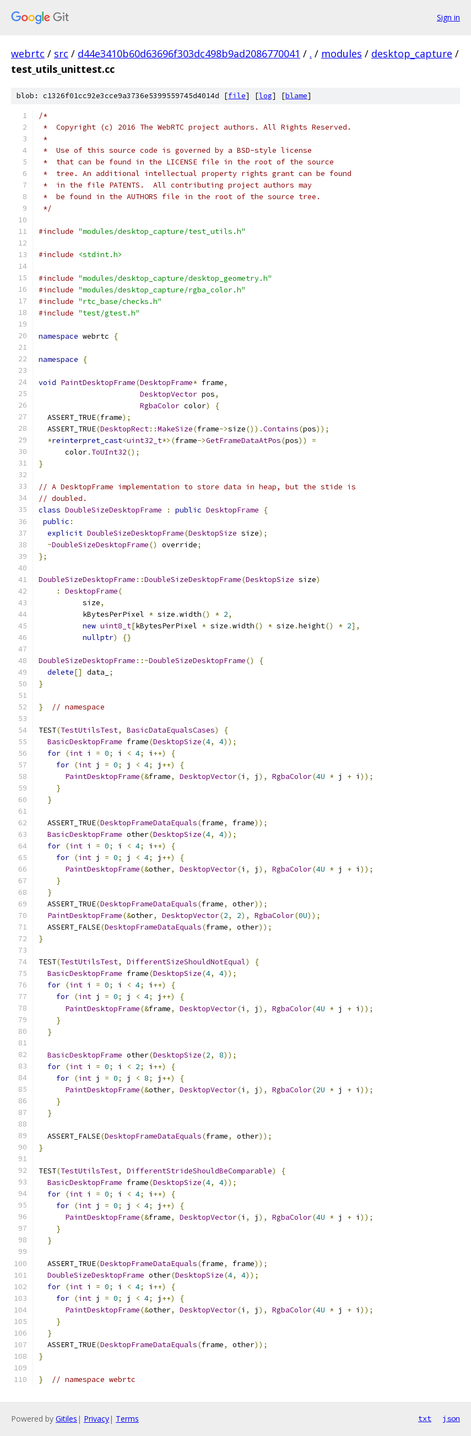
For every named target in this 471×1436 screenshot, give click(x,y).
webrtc (28, 53)
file (237, 95)
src (61, 53)
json (451, 1418)
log (265, 95)
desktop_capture (411, 53)
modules (341, 53)
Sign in (448, 17)
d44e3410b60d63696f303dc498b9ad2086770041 (189, 53)
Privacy (96, 1418)
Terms (127, 1418)
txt (424, 1418)
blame (296, 95)
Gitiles (66, 1418)
